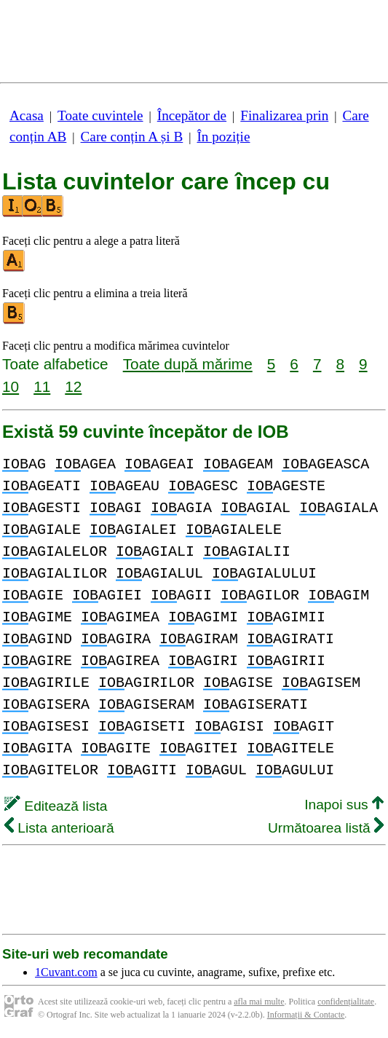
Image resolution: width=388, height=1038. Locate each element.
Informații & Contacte (306, 1015)
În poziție (223, 136)
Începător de (191, 115)
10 (10, 386)
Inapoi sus (344, 804)
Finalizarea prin (284, 115)
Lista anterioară (59, 827)
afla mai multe (259, 1001)
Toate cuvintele (100, 115)
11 (41, 386)
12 (73, 386)
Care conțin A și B (132, 136)
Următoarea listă (326, 827)
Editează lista (55, 806)
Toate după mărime (188, 363)
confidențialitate (345, 1001)
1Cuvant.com (66, 972)
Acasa (26, 115)
